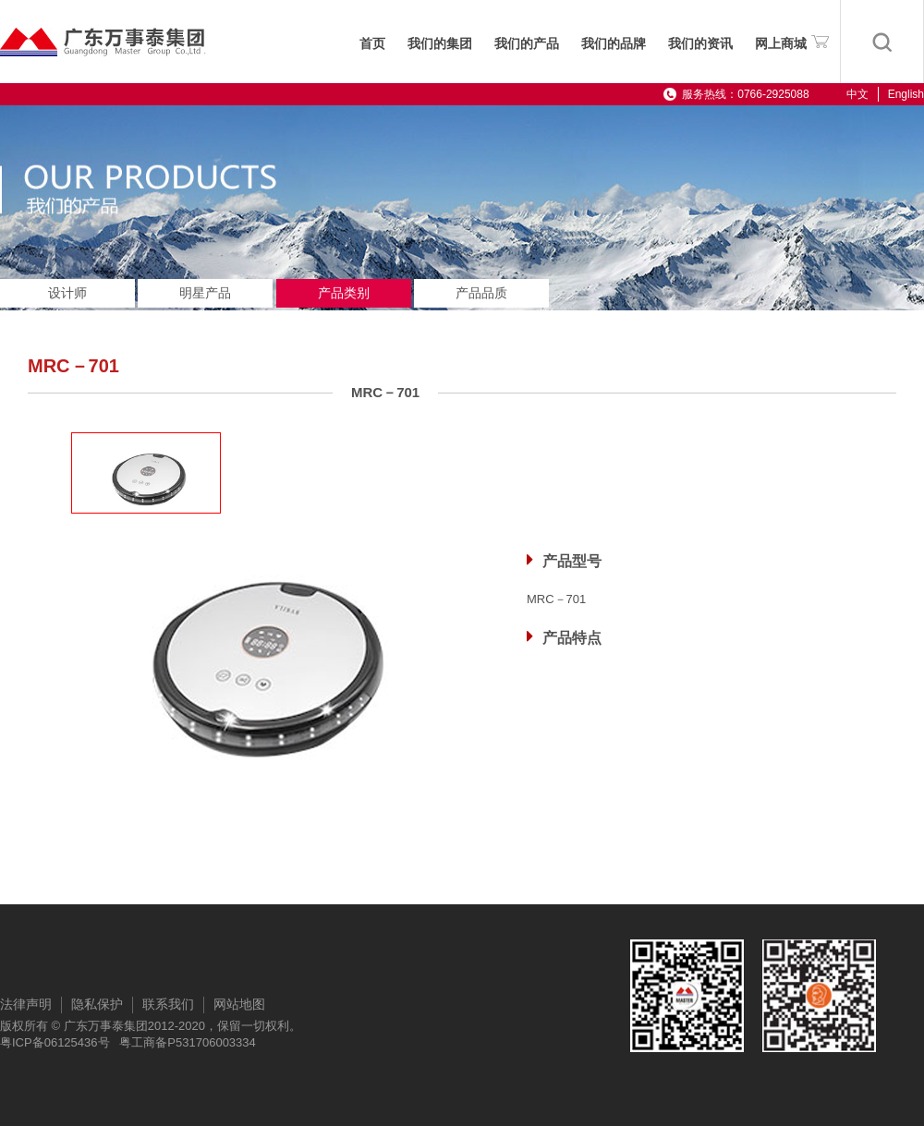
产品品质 (481, 292)
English (906, 94)
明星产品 (205, 292)
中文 (857, 94)
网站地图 (239, 1004)
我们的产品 (526, 44)
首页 (372, 44)
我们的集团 (439, 44)
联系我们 (168, 1004)
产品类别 (344, 292)
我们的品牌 (613, 44)
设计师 (67, 292)
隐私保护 (97, 1004)
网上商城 (792, 40)
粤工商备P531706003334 (187, 1042)
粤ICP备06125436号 (55, 1042)
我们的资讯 (700, 44)
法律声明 (26, 1004)
